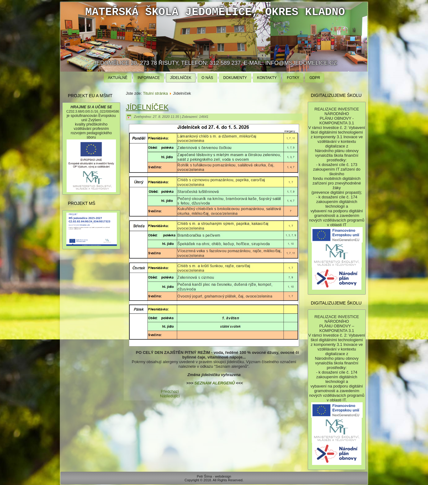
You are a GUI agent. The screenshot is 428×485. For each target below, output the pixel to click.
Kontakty (267, 78)
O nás (207, 78)
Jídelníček (180, 78)
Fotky (293, 78)
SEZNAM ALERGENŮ (214, 383)
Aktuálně (117, 78)
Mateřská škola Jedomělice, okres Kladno (215, 12)
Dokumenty (235, 78)
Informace (149, 78)
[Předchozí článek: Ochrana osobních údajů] (170, 391)
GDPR (314, 78)
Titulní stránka (155, 93)
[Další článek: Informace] (170, 396)
